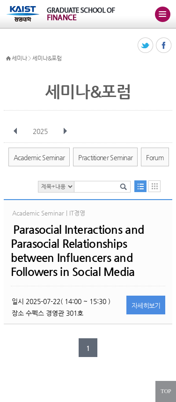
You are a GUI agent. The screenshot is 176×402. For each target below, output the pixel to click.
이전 (15, 131)
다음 (65, 131)
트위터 (146, 45)
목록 (140, 186)
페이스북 (164, 45)
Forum (155, 157)
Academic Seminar (39, 157)
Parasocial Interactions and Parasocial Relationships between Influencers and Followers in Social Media (78, 250)
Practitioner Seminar (105, 157)
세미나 (19, 58)
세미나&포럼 (46, 58)
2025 (41, 131)
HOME (8, 58)
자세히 (146, 305)
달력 (154, 186)
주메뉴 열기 (162, 14)
